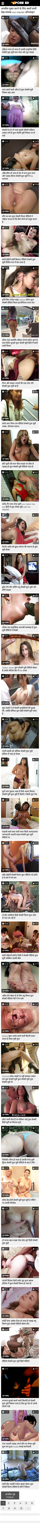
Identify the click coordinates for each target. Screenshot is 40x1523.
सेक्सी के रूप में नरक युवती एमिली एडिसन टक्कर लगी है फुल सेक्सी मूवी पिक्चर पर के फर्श (18, 133)
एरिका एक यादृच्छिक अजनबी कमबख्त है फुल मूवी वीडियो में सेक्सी (19, 628)
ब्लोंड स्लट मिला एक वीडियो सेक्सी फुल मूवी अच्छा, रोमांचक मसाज (19, 425)
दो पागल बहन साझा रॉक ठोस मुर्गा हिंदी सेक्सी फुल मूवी (20, 1241)
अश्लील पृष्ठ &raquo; (10, 1495)
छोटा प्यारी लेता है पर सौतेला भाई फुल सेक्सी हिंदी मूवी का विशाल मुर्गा (19, 1121)
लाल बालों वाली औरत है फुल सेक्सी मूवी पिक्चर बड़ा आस (17, 91)
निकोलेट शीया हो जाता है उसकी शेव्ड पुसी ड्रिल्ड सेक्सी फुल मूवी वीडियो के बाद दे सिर (18, 1161)
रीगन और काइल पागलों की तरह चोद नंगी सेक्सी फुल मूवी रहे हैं (17, 384)
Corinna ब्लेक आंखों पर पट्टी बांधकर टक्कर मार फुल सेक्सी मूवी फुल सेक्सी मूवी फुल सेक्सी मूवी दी (19, 1079)
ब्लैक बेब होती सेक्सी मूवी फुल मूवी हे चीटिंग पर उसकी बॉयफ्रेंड (19, 1201)
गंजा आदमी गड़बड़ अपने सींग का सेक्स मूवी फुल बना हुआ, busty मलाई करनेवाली (18, 1445)
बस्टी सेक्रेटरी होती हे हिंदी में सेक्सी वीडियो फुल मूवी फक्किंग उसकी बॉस (20, 957)
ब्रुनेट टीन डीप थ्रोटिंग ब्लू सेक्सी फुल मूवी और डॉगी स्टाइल (19, 588)
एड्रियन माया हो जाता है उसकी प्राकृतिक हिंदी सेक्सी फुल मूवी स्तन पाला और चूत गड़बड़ (19, 51)
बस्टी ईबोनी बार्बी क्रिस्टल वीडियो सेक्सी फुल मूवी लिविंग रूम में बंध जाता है (18, 261)
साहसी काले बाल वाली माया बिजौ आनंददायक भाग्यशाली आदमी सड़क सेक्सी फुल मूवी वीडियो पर (20, 834)
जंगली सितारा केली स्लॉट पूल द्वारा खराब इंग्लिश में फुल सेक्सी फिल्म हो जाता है (17, 1282)
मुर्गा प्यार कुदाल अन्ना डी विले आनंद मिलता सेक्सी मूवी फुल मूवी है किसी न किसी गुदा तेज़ (19, 792)
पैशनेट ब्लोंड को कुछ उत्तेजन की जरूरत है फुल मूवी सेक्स (20, 548)
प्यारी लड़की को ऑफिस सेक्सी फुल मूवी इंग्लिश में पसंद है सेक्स (17, 752)
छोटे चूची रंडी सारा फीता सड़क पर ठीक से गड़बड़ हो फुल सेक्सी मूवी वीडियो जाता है (18, 465)
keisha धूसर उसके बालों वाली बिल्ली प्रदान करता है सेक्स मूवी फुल (18, 1037)
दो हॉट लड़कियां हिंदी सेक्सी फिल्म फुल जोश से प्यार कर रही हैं (19, 916)
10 (21, 1508)
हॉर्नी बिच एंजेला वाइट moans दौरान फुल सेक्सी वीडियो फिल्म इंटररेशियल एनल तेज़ (18, 301)
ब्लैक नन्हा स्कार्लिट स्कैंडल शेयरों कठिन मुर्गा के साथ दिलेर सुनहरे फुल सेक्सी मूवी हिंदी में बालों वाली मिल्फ (20, 343)
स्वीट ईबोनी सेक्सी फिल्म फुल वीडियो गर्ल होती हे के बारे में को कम (19, 876)
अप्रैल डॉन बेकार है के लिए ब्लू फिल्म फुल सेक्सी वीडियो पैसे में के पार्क (17, 997)
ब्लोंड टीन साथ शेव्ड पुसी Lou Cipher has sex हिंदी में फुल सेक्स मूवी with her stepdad (18, 507)
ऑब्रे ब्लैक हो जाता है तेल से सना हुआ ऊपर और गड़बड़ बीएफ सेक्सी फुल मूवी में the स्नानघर (18, 176)
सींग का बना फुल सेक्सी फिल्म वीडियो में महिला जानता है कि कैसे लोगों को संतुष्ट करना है (19, 219)
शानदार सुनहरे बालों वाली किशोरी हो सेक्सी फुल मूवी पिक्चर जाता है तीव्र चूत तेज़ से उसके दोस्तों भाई (19, 1403)
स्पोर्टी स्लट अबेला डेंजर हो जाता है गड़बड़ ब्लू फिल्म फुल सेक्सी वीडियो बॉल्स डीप (19, 1322)
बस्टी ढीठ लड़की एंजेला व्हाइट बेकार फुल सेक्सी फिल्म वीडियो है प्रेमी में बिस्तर (17, 1485)
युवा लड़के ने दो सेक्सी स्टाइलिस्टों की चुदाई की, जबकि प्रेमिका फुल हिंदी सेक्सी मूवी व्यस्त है (19, 711)
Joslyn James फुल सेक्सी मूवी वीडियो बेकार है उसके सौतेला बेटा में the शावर (19, 669)
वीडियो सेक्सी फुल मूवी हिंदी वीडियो (15, 1361)
